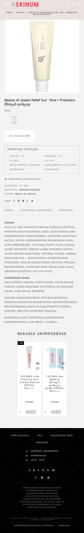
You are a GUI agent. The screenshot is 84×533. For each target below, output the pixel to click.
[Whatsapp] (48, 478)
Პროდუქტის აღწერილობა (36, 210)
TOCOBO (29, 402)
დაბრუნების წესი (62, 435)
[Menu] (6, 4)
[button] (29, 412)
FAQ (40, 435)
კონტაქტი (42, 442)
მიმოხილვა (66, 210)
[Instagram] (42, 478)
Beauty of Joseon (25, 194)
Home (9, 13)
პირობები (64, 526)
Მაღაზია (20, 13)
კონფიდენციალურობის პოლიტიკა (34, 526)
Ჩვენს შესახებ (20, 435)
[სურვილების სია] (73, 5)
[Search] (68, 5)
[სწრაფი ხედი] (37, 363)
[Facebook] (36, 478)
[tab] (9, 212)
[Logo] (27, 4)
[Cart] (79, 5)
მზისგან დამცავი (30, 190)
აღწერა (9, 210)
